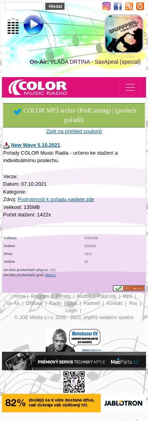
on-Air (14, 303)
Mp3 (128, 296)
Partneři (92, 303)
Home (19, 296)
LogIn (71, 310)
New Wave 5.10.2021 (35, 145)
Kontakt (115, 303)
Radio (56, 303)
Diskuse (35, 303)
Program (40, 296)
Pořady (64, 296)
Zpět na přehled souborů (74, 131)
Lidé (73, 303)
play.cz (50, 275)
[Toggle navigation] (130, 87)
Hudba (84, 296)
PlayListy (108, 296)
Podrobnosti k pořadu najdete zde (56, 199)
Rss (134, 303)
